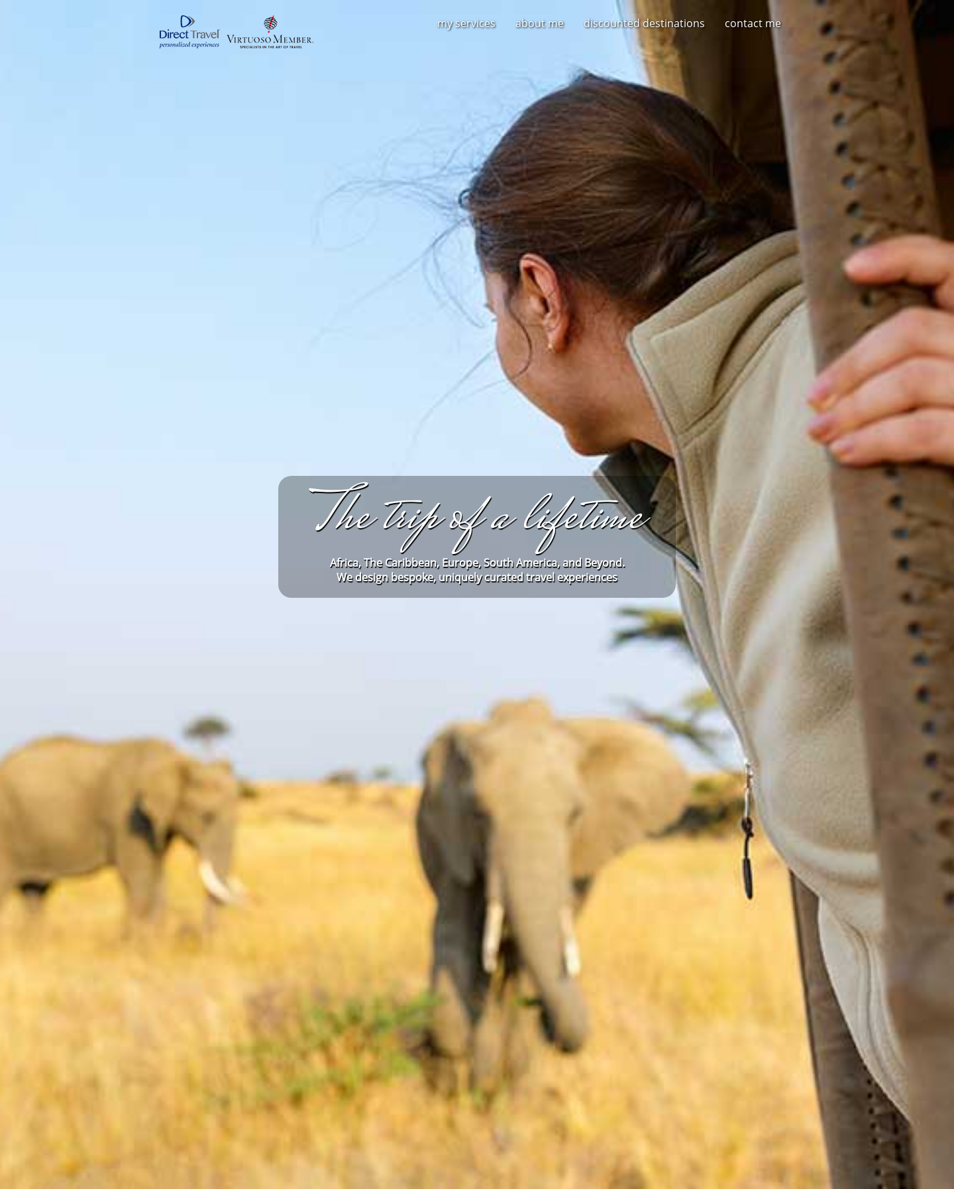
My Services (466, 23)
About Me (539, 23)
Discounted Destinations (644, 23)
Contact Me (753, 23)
